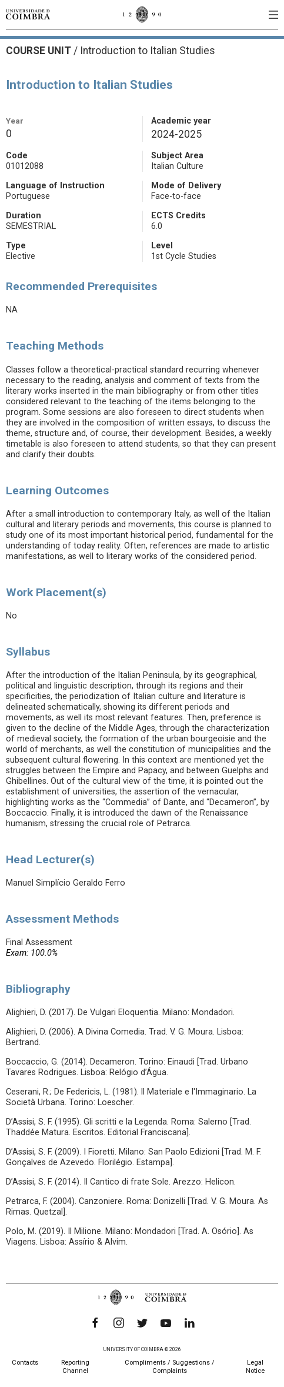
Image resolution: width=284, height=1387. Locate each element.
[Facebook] (95, 1323)
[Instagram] (119, 1323)
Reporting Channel (75, 1367)
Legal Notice (255, 1367)
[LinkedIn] (189, 1323)
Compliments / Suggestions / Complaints (170, 1367)
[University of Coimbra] (28, 14)
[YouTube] (166, 1323)
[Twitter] (142, 1323)
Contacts (25, 1362)
